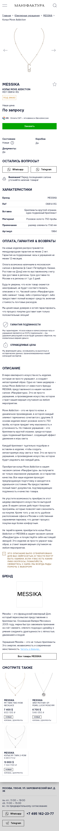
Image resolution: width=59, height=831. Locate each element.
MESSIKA (11, 84)
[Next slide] (53, 50)
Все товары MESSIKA (29, 656)
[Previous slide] (5, 50)
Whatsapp (15, 169)
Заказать (29, 126)
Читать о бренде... (30, 649)
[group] (29, 50)
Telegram (43, 169)
